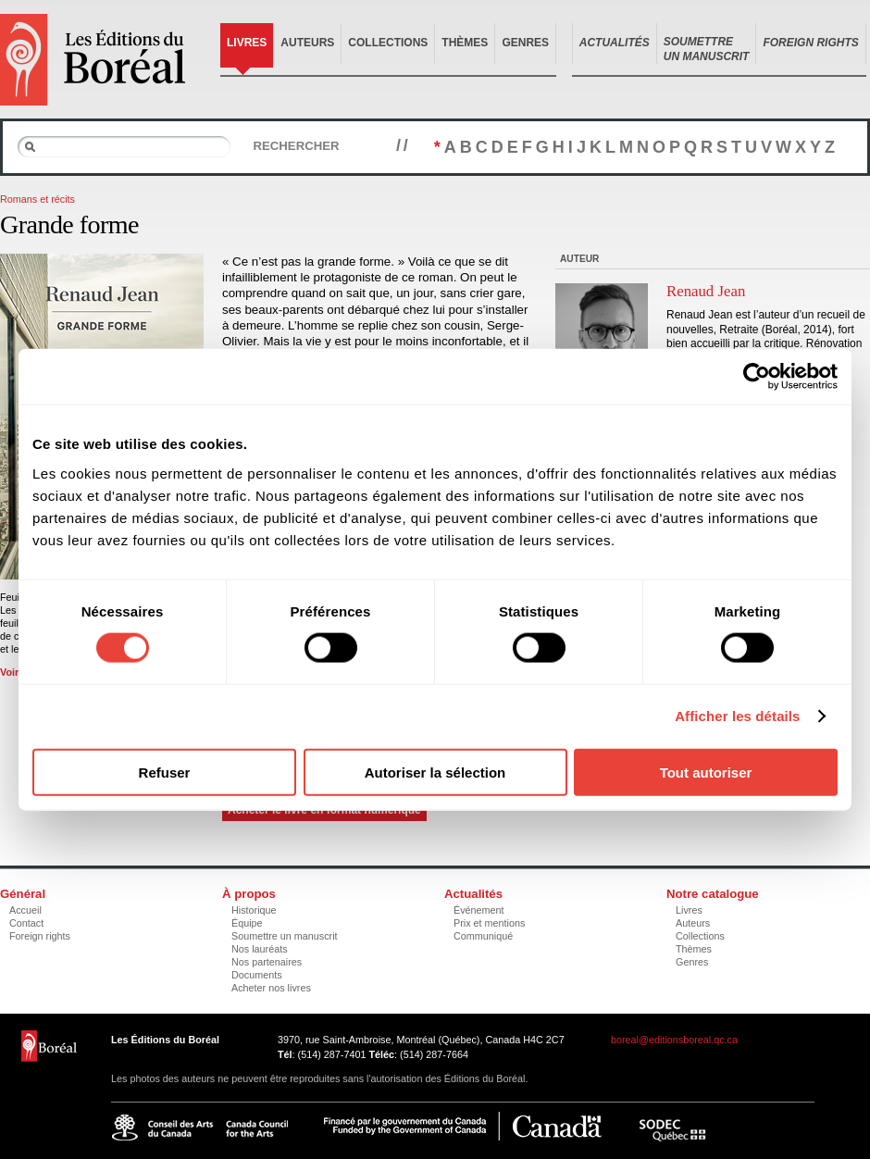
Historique (254, 910)
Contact (26, 922)
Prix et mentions (489, 922)
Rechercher (296, 146)
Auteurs (307, 42)
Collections (388, 42)
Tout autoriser (706, 771)
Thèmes (464, 42)
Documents (256, 974)
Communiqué (483, 935)
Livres (247, 42)
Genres (525, 42)
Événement (479, 910)
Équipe (247, 922)
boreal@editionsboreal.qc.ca (674, 1039)
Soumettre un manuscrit (284, 935)
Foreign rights (39, 935)
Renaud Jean (705, 291)
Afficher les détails (737, 716)
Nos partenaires (266, 961)
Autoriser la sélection (435, 771)
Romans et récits (37, 199)
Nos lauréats (259, 948)
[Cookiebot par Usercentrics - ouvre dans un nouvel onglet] (757, 377)
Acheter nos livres (271, 987)
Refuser (165, 771)
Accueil (25, 910)
